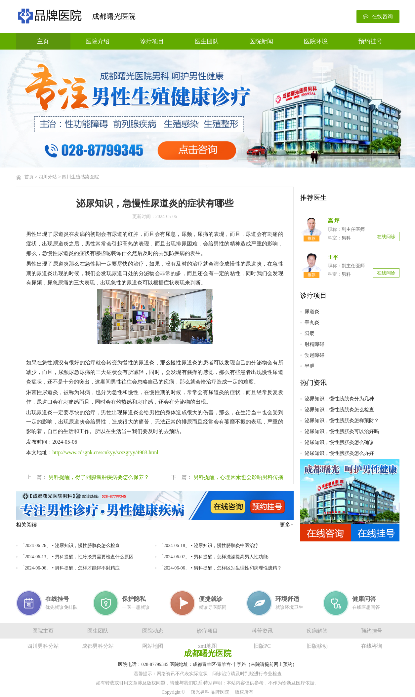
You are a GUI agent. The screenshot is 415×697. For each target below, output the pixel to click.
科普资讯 (262, 631)
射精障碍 (314, 344)
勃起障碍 (314, 355)
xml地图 (207, 646)
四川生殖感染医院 (80, 176)
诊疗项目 (152, 41)
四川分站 (47, 176)
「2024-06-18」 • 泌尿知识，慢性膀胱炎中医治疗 (209, 545)
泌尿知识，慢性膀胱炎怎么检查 (339, 409)
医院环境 (316, 41)
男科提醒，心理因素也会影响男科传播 (238, 477)
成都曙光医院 (114, 16)
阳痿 (309, 333)
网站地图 (152, 646)
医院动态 (152, 631)
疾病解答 (317, 631)
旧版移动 (317, 646)
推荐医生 (313, 197)
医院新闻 (261, 41)
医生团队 (207, 41)
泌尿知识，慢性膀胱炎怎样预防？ (342, 420)
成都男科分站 (98, 646)
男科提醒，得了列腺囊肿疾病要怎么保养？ (99, 477)
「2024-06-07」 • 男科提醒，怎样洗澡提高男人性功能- (214, 556)
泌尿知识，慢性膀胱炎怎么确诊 (339, 442)
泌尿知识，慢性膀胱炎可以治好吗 (342, 431)
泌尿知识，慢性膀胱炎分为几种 (339, 398)
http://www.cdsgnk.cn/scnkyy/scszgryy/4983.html (105, 452)
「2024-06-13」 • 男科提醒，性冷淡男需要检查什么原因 (77, 556)
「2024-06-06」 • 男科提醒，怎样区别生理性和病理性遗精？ (220, 568)
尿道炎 (312, 311)
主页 (43, 41)
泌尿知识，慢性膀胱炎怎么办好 (339, 453)
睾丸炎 (312, 322)
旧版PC (262, 646)
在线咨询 (378, 16)
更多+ (286, 525)
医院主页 (43, 631)
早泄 (309, 366)
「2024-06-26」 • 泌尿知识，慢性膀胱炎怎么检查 (70, 545)
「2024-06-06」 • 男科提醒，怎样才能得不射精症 (70, 568)
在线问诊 (386, 236)
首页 (29, 176)
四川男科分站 (43, 646)
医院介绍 (97, 41)
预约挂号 (370, 41)
